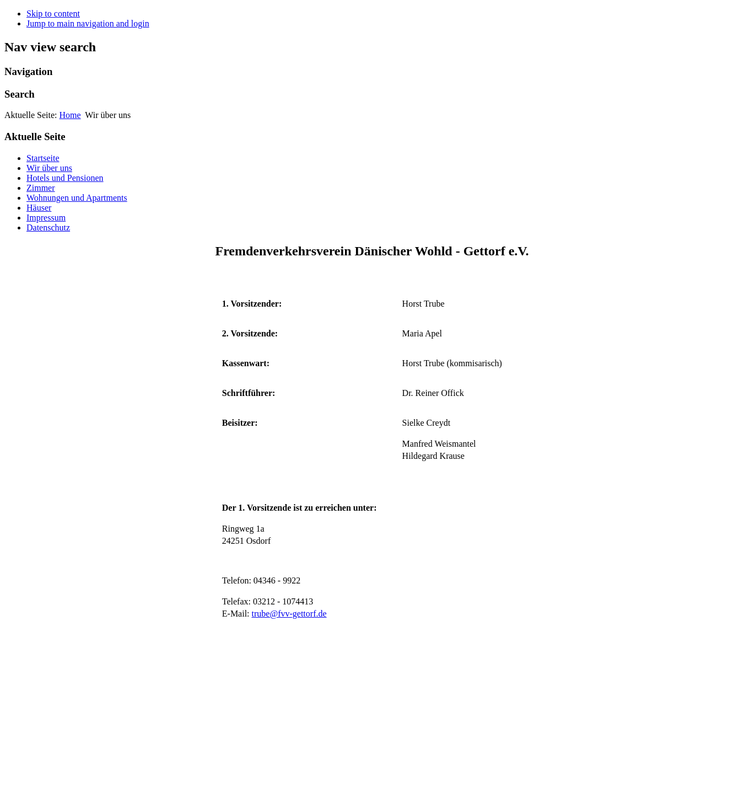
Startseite (43, 158)
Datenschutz (48, 227)
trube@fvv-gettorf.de (289, 613)
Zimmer (40, 187)
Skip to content (53, 13)
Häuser (38, 207)
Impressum (46, 217)
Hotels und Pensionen (65, 178)
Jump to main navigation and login (87, 23)
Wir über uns (49, 168)
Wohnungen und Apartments (76, 197)
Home (70, 115)
